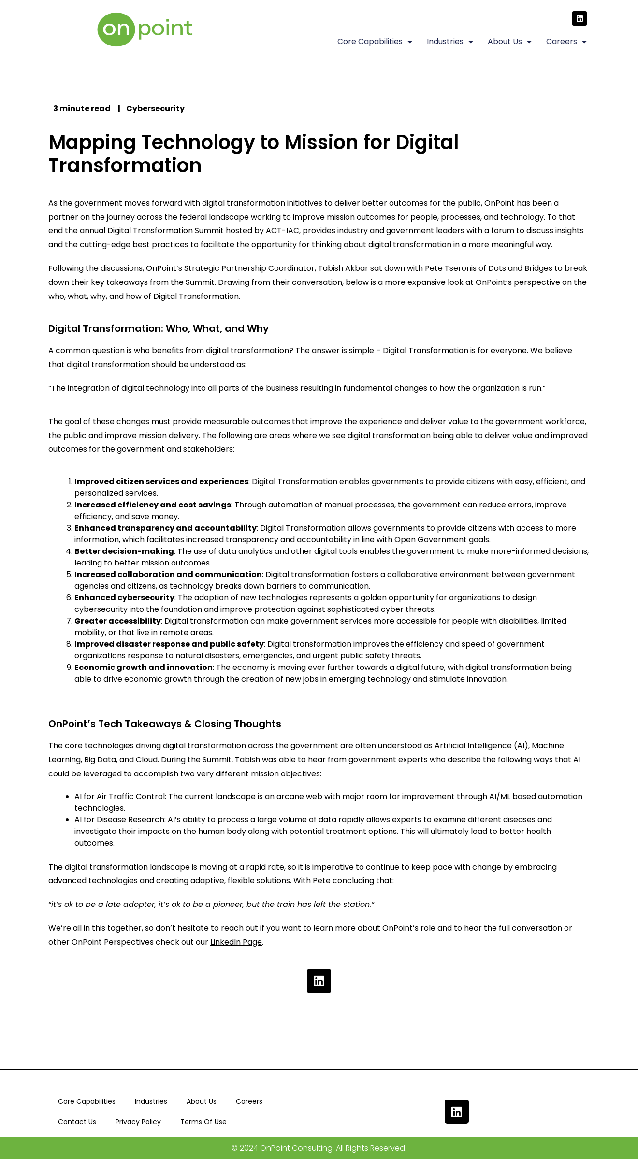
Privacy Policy (138, 1122)
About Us (510, 41)
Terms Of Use (203, 1122)
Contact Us (77, 1122)
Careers (566, 41)
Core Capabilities (374, 41)
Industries (450, 41)
